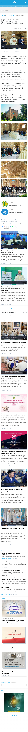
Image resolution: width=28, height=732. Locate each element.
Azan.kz (11, 211)
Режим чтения (26, 29)
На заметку (5, 690)
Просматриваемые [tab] (6, 682)
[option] (14, 702)
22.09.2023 (3, 304)
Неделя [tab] (14, 684)
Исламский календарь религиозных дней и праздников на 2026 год (13, 621)
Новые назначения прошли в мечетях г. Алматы (13, 529)
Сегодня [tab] (6, 684)
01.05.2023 (3, 544)
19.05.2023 (3, 353)
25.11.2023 (4, 675)
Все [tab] (22, 684)
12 (24, 485)
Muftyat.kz (12, 204)
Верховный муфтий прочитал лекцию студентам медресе (12, 251)
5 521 (7, 390)
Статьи (3, 598)
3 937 (7, 353)
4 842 (7, 505)
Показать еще (14, 308)
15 (24, 338)
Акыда (3, 645)
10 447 (7, 544)
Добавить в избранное (17, 29)
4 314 (7, 428)
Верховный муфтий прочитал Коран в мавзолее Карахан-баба (12, 16)
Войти (25, 312)
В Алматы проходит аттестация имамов (13, 376)
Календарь (24, 6)
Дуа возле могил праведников (12, 51)
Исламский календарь (7, 618)
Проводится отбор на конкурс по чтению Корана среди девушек (13, 452)
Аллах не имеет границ (9, 647)
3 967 (7, 263)
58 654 (8, 675)
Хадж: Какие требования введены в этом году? (13, 672)
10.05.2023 (3, 428)
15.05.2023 (3, 390)
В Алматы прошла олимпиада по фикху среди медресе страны (12, 490)
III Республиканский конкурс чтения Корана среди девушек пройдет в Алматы (13, 414)
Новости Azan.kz (10, 15)
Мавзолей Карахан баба (11, 221)
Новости (3, 15)
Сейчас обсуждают (7, 550)
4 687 (7, 304)
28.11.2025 (3, 263)
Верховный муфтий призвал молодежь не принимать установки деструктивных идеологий (13, 288)
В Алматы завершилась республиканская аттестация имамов (13, 343)
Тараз (5, 219)
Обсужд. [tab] (14, 682)
